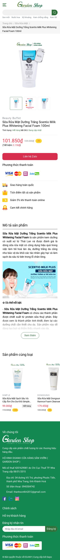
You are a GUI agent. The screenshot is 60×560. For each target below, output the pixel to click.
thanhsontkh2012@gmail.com (30, 491)
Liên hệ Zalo (30, 156)
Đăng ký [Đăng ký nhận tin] (51, 528)
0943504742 (28, 486)
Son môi (6, 17)
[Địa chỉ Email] (30, 529)
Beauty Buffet (11, 118)
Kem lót (53, 17)
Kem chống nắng (40, 17)
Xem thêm (30, 335)
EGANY (28, 557)
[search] (55, 12)
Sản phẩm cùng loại (17, 354)
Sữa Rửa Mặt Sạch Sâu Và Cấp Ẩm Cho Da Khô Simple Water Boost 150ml (15, 401)
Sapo (49, 557)
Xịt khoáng (26, 17)
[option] (16, 103)
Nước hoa (16, 17)
